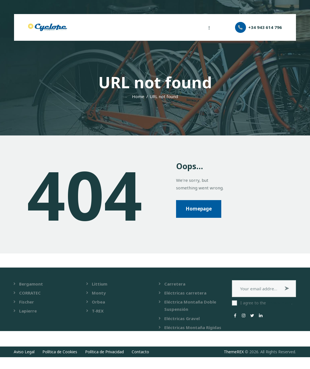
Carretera (174, 284)
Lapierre (28, 311)
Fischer (26, 302)
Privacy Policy (279, 302)
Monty (99, 293)
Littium (99, 284)
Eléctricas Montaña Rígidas (192, 327)
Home (138, 96)
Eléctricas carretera (185, 293)
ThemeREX (234, 351)
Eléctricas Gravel (182, 318)
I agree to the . (266, 302)
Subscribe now (287, 289)
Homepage (199, 208)
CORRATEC (30, 293)
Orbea (98, 302)
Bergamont (31, 284)
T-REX (98, 311)
